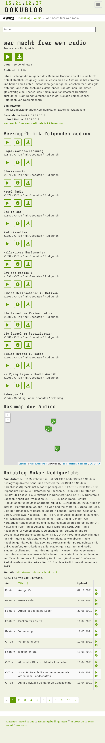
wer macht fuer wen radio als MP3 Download (34, 123)
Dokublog (24, 18)
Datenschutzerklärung (20, 721)
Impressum (77, 721)
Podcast (21, 725)
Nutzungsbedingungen (52, 721)
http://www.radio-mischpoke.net (36, 572)
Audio (38, 18)
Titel (21, 583)
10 (68, 700)
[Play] (9, 58)
